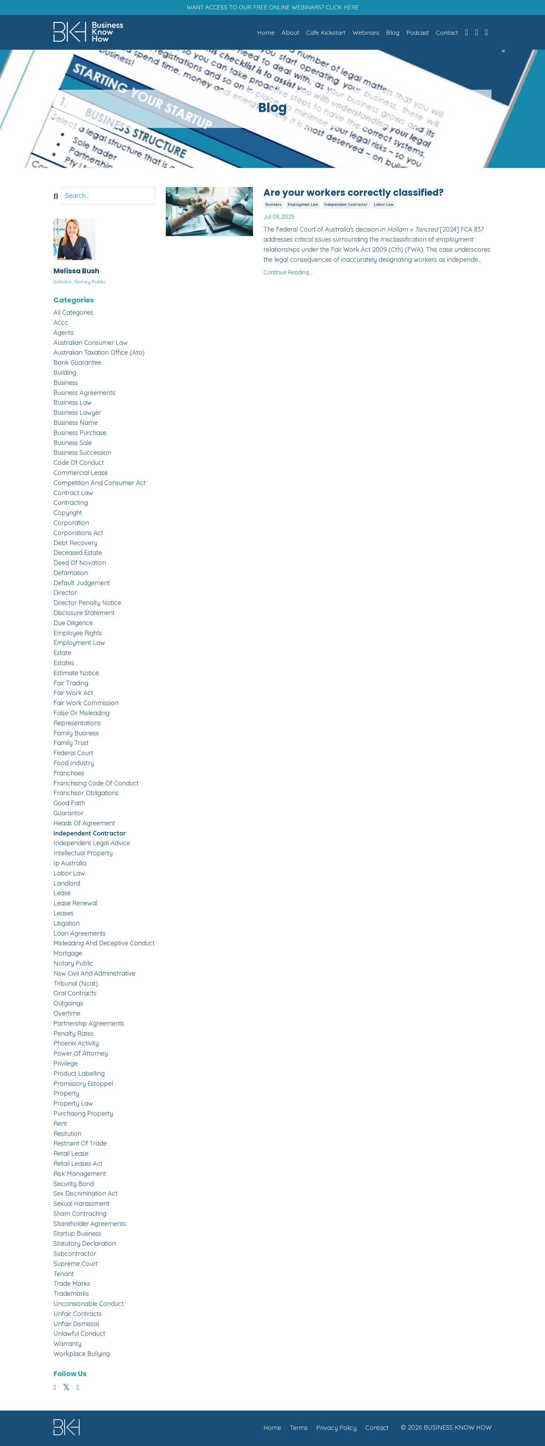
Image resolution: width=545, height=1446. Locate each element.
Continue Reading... (287, 273)
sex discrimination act (85, 1195)
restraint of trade (80, 1145)
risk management (80, 1175)
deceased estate (78, 554)
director (65, 594)
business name (76, 424)
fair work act (73, 694)
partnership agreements (89, 1024)
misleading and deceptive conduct (104, 944)
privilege (66, 1064)
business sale (73, 444)
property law (73, 1105)
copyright (68, 514)
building (65, 374)
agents (64, 334)
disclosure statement (84, 614)
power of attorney (81, 1055)
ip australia (70, 864)
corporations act (78, 534)
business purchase (80, 434)
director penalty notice (87, 604)
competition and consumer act (100, 484)
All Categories (73, 314)
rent (60, 1125)
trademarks (71, 1295)
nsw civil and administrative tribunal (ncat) (94, 979)
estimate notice (76, 674)
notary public (73, 964)
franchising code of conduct (96, 784)
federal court (73, 754)
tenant (64, 1275)
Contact (446, 33)
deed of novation (80, 564)
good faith (69, 804)
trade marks (72, 1285)
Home (262, 33)
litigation (67, 924)
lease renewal (75, 904)
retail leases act (78, 1165)
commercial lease (81, 474)
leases (63, 914)
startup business (77, 1235)
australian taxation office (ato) (99, 354)
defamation (71, 574)
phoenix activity (76, 1045)
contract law (73, 494)
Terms (299, 1428)
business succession (82, 454)
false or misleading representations (81, 719)
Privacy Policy (336, 1428)
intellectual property (83, 854)
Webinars (363, 33)
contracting (71, 504)
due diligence (73, 624)
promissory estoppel (83, 1085)
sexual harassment (81, 1205)
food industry (74, 764)
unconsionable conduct (89, 1305)
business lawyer (77, 414)
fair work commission (86, 704)
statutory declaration (85, 1245)
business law (73, 404)
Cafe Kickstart (322, 33)
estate (62, 654)
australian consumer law (91, 344)
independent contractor (346, 206)
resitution (67, 1135)
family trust (71, 744)
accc (61, 324)
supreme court (76, 1265)
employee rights (78, 634)
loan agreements (80, 934)
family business (76, 734)
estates (64, 664)
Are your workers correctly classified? (364, 194)
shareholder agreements (90, 1225)
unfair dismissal (76, 1325)
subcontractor (75, 1255)
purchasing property (83, 1114)
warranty (67, 1345)
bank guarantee (77, 364)
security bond (74, 1185)
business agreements (84, 394)
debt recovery (75, 544)
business (274, 206)
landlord (67, 884)
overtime (67, 1014)
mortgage (68, 955)
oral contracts (75, 995)
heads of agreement (84, 824)
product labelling (79, 1075)
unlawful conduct (79, 1335)
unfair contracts (77, 1315)
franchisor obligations (86, 794)
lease (62, 894)
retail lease (71, 1155)
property (66, 1095)
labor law (383, 206)
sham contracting (80, 1215)
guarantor (68, 814)
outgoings (68, 1005)
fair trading (71, 684)
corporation (71, 524)
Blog (390, 33)
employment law (303, 206)
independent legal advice (92, 844)
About (286, 33)
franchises (69, 774)
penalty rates (73, 1035)
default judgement (82, 584)
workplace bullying (82, 1355)
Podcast (416, 33)
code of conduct (79, 464)
